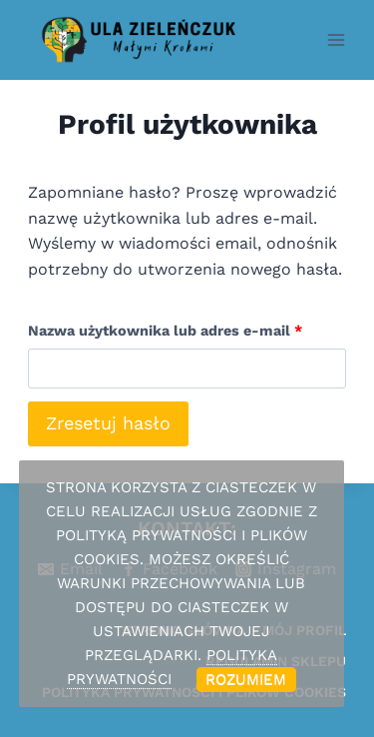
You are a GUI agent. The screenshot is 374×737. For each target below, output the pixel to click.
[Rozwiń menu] (335, 39)
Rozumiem (245, 679)
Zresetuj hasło (108, 422)
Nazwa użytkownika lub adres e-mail (171, 326)
